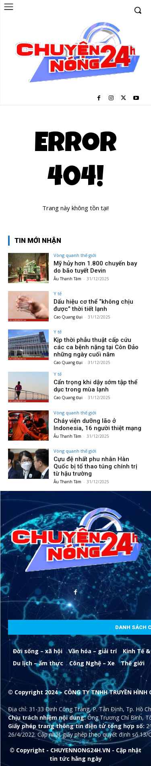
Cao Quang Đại (68, 317)
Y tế (58, 293)
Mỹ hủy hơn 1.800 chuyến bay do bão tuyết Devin (95, 267)
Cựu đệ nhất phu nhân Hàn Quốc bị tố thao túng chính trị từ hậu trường (95, 466)
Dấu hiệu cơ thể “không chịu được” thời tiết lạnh (93, 305)
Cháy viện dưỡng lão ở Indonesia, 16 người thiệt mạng (97, 424)
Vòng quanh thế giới (75, 255)
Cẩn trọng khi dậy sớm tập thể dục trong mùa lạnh (95, 386)
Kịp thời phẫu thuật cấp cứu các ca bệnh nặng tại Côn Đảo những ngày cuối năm (96, 347)
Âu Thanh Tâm (67, 279)
